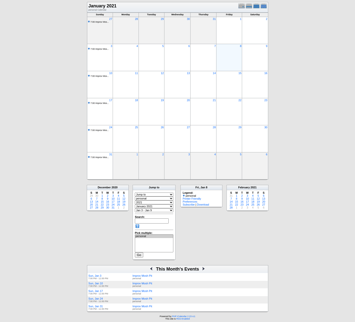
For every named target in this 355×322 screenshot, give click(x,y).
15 (239, 73)
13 (188, 73)
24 (110, 127)
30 (188, 18)
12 (162, 73)
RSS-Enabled (183, 319)
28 (136, 18)
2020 (114, 187)
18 (136, 100)
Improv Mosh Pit (142, 275)
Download (203, 204)
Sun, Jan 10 (96, 283)
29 (162, 18)
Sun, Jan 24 (96, 298)
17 (110, 100)
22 (239, 100)
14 (214, 73)
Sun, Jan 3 (95, 275)
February (244, 187)
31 (214, 18)
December (104, 187)
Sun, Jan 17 (96, 291)
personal (154, 236)
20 (188, 100)
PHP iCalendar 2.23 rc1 (183, 316)
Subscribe (189, 204)
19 (162, 100)
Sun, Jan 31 (96, 306)
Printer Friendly (192, 198)
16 (265, 73)
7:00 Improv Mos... (99, 22)
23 (265, 100)
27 (110, 18)
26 (162, 127)
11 (136, 73)
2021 (253, 187)
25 (136, 127)
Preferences (190, 201)
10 (110, 73)
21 (214, 100)
